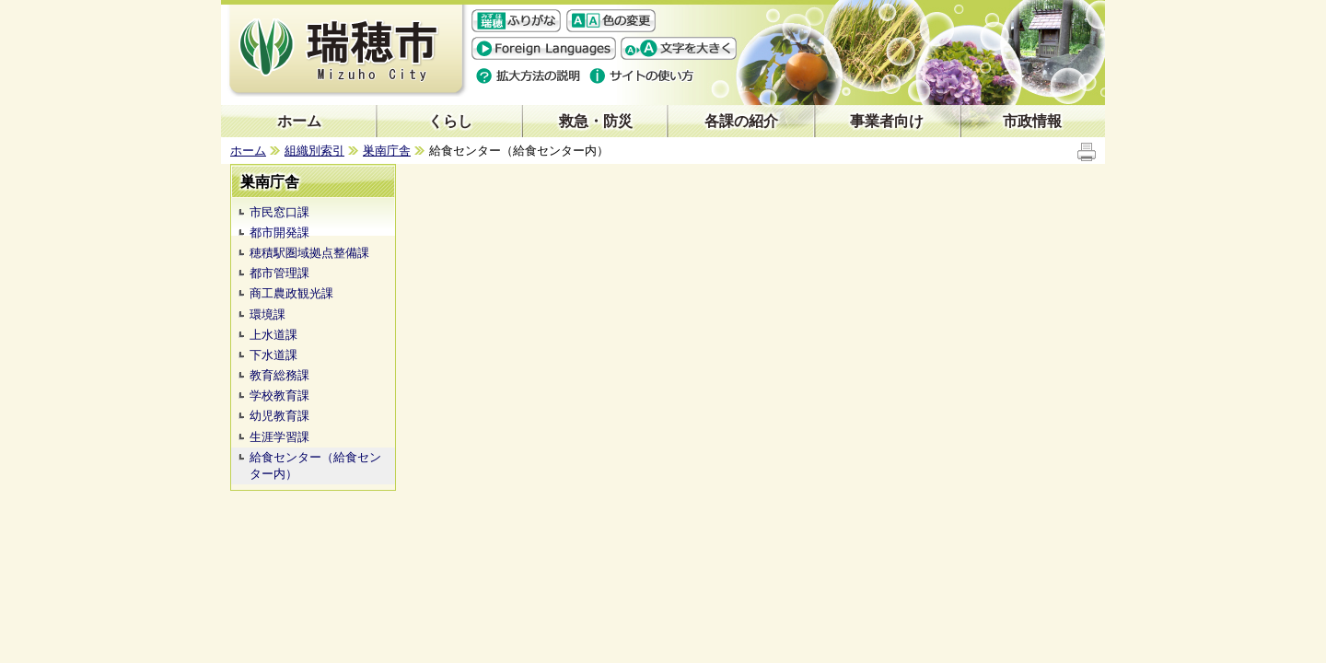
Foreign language (543, 48)
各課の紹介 (741, 121)
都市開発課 (279, 232)
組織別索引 (314, 150)
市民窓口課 (279, 212)
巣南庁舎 (387, 150)
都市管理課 (279, 273)
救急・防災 (596, 121)
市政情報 (1032, 121)
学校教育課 (279, 395)
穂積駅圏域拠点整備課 (309, 253)
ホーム (299, 121)
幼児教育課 (279, 416)
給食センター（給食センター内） (315, 465)
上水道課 (273, 335)
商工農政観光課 (291, 293)
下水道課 (273, 355)
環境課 (267, 314)
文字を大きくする (679, 48)
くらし (450, 121)
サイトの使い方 (642, 75)
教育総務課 (279, 375)
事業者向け (887, 121)
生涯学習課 (279, 437)
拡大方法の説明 (529, 75)
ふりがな (516, 20)
